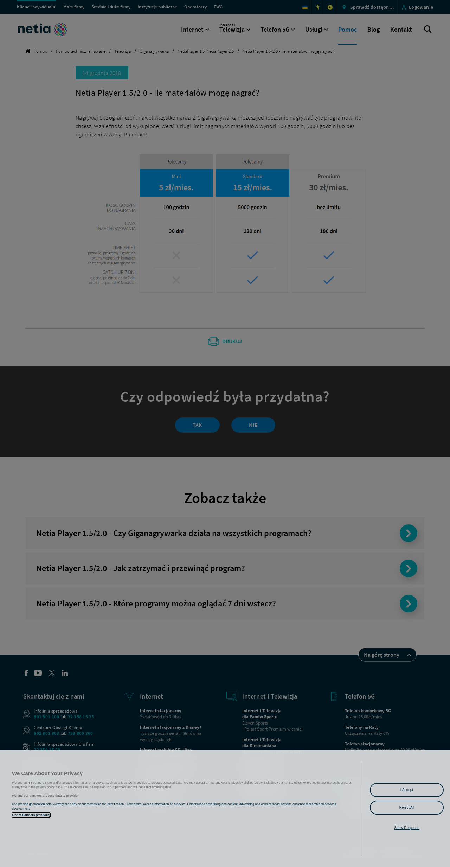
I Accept (406, 790)
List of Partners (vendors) (31, 815)
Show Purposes (406, 828)
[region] (225, 808)
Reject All (406, 807)
